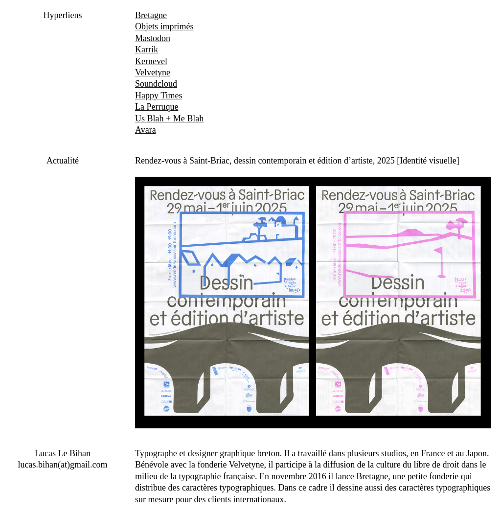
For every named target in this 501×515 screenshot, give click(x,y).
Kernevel (151, 61)
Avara (145, 130)
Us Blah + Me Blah (169, 118)
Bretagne (151, 15)
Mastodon (152, 38)
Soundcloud (156, 84)
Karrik (146, 49)
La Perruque (156, 107)
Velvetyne (152, 72)
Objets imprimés (164, 26)
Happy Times (158, 95)
